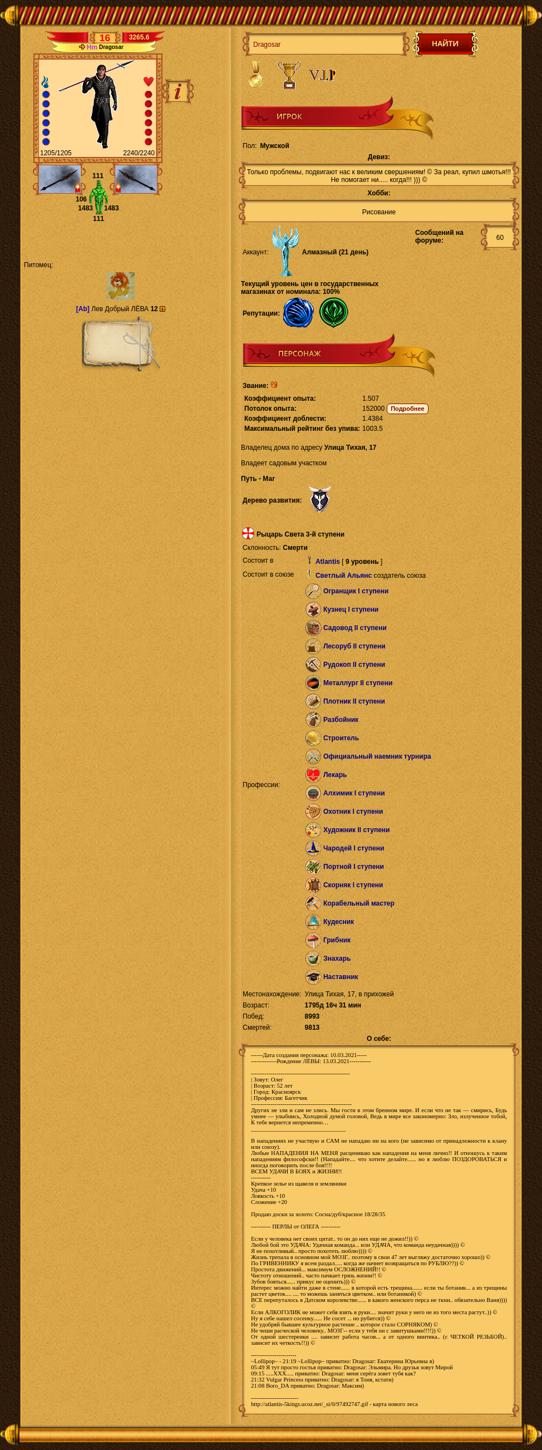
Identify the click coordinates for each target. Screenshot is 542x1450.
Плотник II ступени (354, 701)
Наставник (340, 977)
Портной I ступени (353, 867)
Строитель (341, 738)
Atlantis (328, 562)
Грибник (337, 940)
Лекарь (335, 775)
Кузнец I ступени (350, 609)
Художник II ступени (356, 830)
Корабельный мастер (359, 903)
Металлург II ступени (357, 683)
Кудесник (338, 922)
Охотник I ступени (353, 811)
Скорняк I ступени (353, 885)
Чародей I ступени (353, 848)
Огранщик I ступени (355, 591)
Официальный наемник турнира (377, 756)
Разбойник (340, 720)
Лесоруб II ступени (354, 646)
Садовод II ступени (355, 628)
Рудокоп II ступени (354, 665)
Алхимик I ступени (354, 793)
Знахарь (337, 958)
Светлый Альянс (344, 575)
